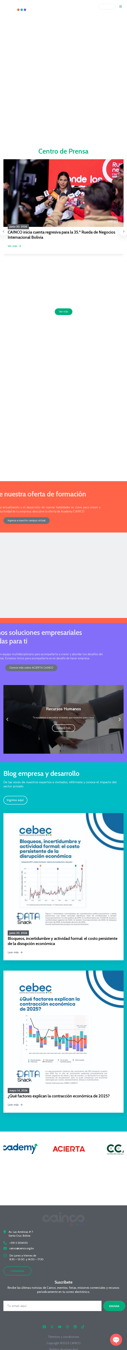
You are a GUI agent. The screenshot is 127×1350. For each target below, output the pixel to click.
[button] (7, 713)
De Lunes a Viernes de (22, 1265)
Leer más (15, 947)
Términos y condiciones (63, 1346)
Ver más (14, 246)
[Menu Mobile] (120, 6)
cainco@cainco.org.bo (21, 1258)
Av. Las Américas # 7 (21, 1241)
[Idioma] (107, 6)
